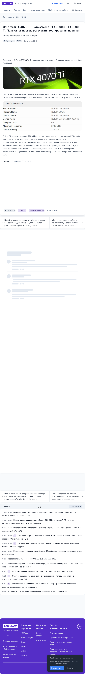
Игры (23, 646)
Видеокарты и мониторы (34, 10)
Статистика (41, 640)
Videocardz (27, 161)
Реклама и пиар (56, 633)
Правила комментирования (61, 637)
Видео (23, 651)
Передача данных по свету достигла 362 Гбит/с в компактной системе (42, 571)
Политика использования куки (61, 643)
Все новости (75, 506)
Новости (6, 10)
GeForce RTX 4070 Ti (23, 60)
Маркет (24, 655)
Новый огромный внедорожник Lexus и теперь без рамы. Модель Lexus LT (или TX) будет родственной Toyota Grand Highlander (23, 223)
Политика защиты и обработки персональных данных (61, 651)
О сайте (6, 636)
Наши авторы (39, 634)
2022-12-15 (21, 17)
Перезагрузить (56, 668)
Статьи (17, 10)
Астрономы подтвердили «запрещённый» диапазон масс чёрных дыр (38, 591)
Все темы (77, 10)
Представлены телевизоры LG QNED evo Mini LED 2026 (32, 559)
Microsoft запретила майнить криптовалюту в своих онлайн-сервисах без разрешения (67, 223)
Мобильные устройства (58, 10)
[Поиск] (68, 3)
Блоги (23, 642)
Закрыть (70, 668)
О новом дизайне (10, 641)
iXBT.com (25, 633)
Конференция (27, 637)
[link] (14, 535)
